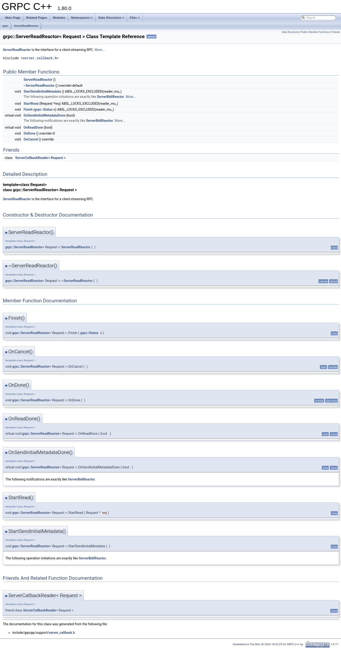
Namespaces (82, 17)
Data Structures (111, 17)
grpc (5, 25)
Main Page (12, 17)
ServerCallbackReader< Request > (40, 158)
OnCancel (31, 139)
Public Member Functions (315, 32)
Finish (28, 109)
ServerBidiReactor (110, 97)
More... (100, 50)
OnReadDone (33, 127)
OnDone (30, 133)
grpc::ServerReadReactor (24, 247)
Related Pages (36, 17)
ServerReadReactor (26, 25)
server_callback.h (40, 58)
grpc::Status (44, 109)
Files (135, 17)
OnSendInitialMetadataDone (45, 115)
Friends (336, 32)
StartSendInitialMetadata (42, 91)
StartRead (31, 103)
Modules (59, 17)
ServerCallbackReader (39, 610)
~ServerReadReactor (39, 85)
